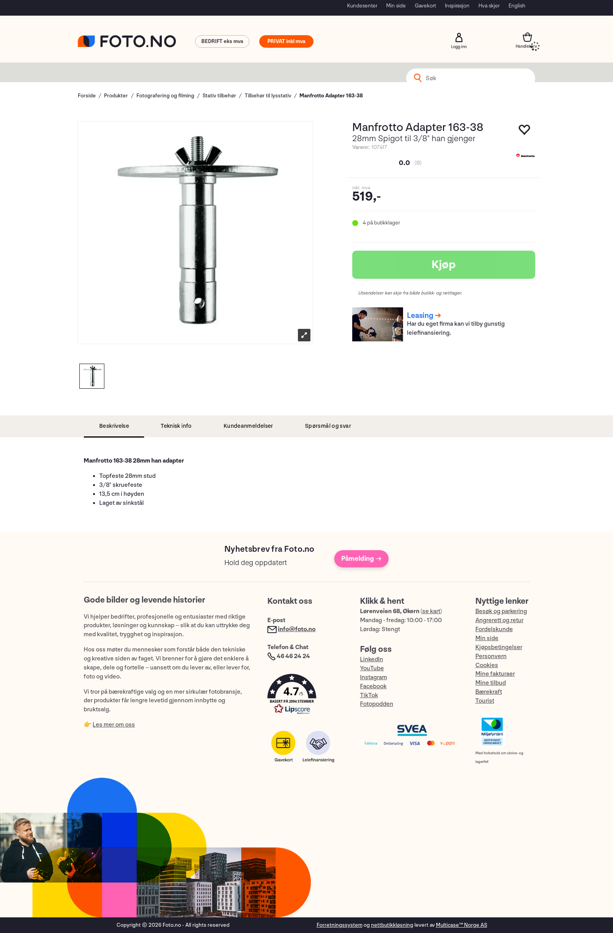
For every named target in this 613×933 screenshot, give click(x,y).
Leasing (420, 315)
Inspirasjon (457, 5)
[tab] (114, 426)
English (517, 5)
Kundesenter (362, 5)
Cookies (486, 665)
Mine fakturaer (495, 674)
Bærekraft (488, 692)
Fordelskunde (494, 629)
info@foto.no (296, 629)
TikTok (369, 695)
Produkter (116, 95)
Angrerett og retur (499, 620)
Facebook (373, 686)
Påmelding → (361, 558)
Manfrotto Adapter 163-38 (331, 95)
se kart (431, 611)
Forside (87, 95)
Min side (396, 5)
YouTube (372, 668)
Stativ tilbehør (219, 95)
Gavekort (425, 5)
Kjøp (444, 265)
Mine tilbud (490, 683)
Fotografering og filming (165, 95)
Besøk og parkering (501, 611)
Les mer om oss (114, 724)
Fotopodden (376, 704)
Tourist (484, 701)
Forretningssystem (339, 925)
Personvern (491, 656)
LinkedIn (371, 659)
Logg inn (459, 37)
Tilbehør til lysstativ (268, 95)
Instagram (373, 677)
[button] (305, 696)
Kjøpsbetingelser (498, 647)
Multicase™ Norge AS (461, 925)
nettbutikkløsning (392, 925)
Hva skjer (489, 5)
